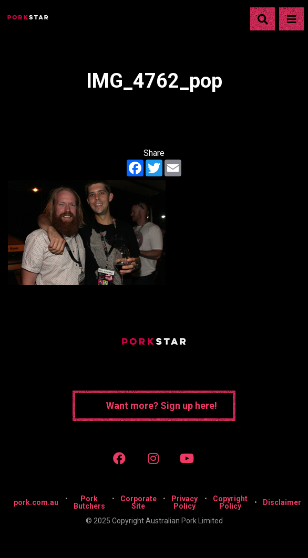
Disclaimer (282, 502)
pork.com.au (36, 502)
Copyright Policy (230, 502)
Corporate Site (138, 502)
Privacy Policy (184, 502)
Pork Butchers (89, 502)
